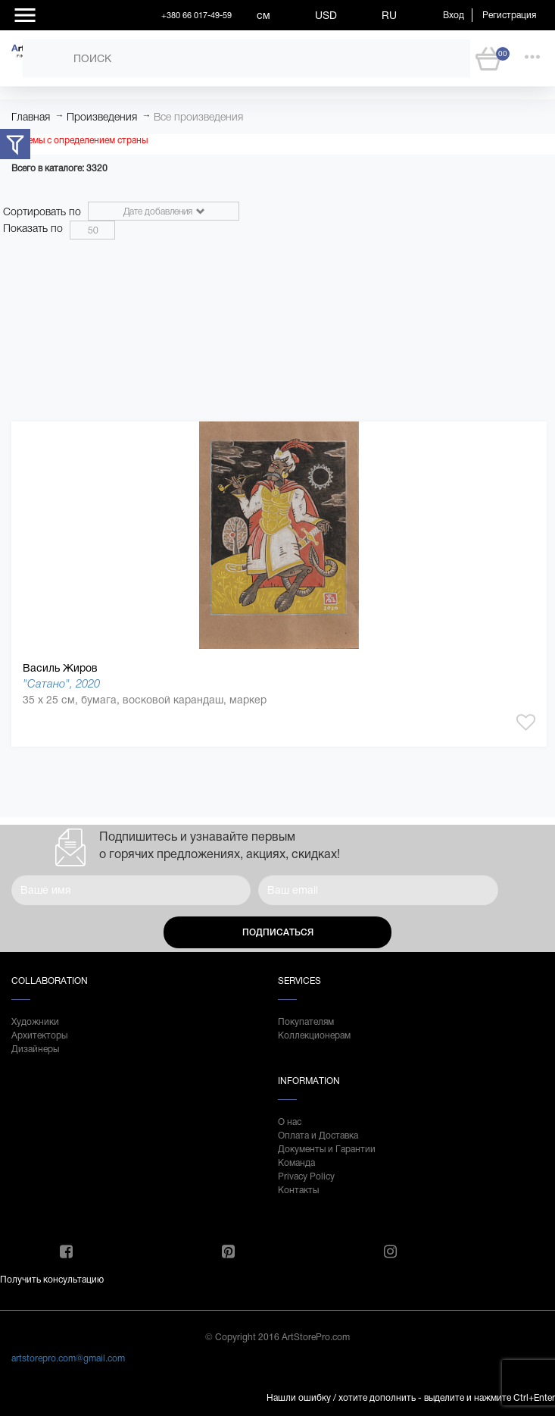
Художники (35, 1022)
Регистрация (509, 15)
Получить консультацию (52, 1279)
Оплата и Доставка (318, 1135)
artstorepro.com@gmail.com (68, 1358)
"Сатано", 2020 (61, 683)
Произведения (102, 117)
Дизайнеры (35, 1049)
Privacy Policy (306, 1176)
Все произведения (198, 117)
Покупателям (306, 1022)
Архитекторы (39, 1035)
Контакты (298, 1190)
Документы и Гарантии (327, 1149)
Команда (296, 1163)
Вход (453, 15)
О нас (289, 1122)
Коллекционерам (314, 1035)
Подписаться (277, 932)
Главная (30, 117)
